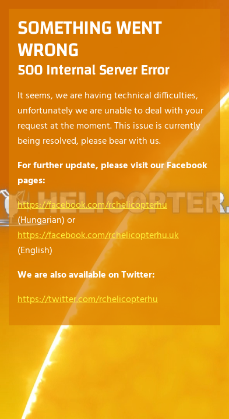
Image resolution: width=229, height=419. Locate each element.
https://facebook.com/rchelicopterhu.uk (98, 235)
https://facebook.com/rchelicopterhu (92, 205)
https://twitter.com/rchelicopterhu (87, 299)
